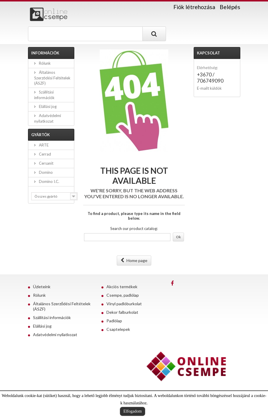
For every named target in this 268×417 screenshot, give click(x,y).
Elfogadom (132, 411)
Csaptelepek (118, 329)
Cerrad (44, 154)
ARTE (43, 145)
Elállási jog (47, 106)
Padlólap (114, 320)
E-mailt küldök (209, 88)
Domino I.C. (48, 181)
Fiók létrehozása (194, 7)
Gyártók (40, 134)
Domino (45, 172)
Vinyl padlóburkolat (124, 303)
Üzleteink (41, 286)
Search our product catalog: (134, 228)
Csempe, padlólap (122, 295)
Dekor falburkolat (122, 312)
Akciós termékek (121, 286)
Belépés (230, 7)
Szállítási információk (52, 317)
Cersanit (45, 163)
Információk (45, 53)
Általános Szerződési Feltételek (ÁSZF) (52, 78)
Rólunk (44, 63)
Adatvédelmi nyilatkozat (55, 334)
